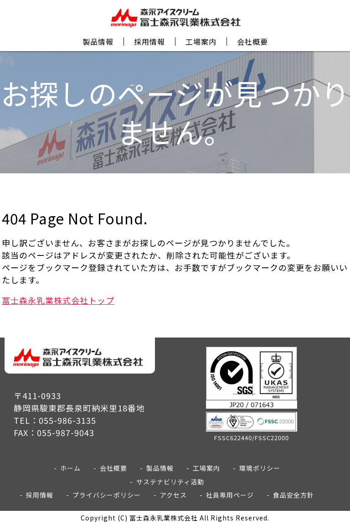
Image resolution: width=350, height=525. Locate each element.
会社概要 (252, 41)
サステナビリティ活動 (170, 481)
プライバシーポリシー (106, 494)
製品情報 (97, 41)
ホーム (70, 468)
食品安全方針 (293, 494)
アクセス (173, 494)
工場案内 (200, 41)
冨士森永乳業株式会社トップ (58, 300)
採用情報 (149, 41)
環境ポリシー (259, 468)
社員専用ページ (230, 494)
